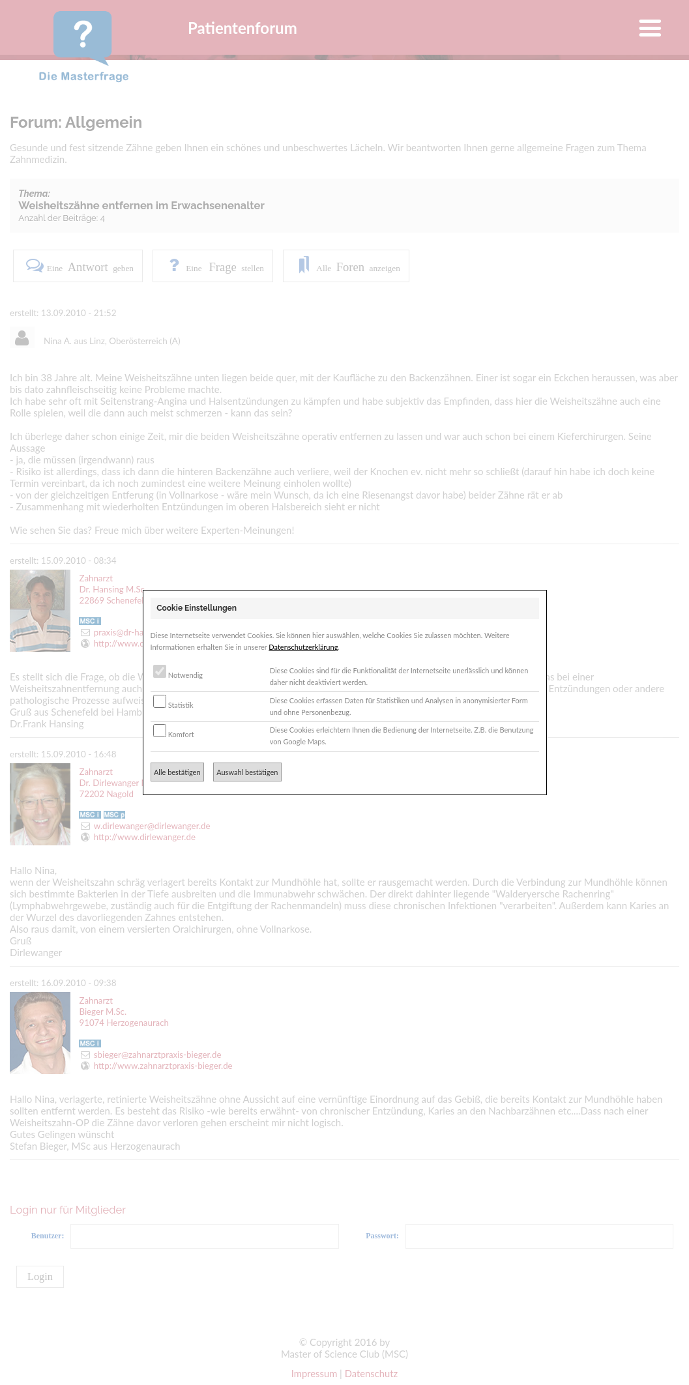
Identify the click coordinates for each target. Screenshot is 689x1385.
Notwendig (178, 675)
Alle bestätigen (177, 772)
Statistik (173, 705)
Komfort (173, 734)
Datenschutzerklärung (303, 647)
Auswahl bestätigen (247, 772)
